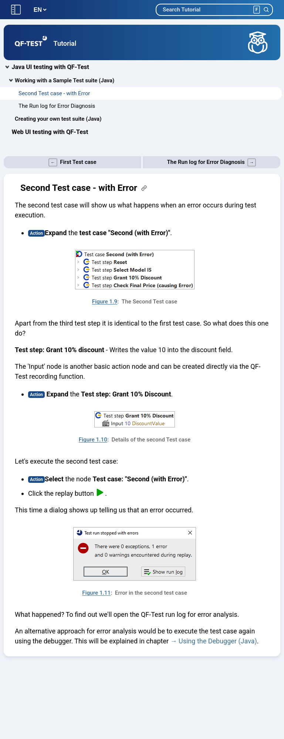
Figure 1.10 (93, 439)
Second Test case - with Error (54, 93)
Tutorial (65, 43)
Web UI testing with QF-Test (50, 131)
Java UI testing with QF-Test (50, 67)
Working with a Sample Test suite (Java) (64, 80)
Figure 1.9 (104, 301)
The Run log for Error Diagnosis (56, 106)
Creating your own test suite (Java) (58, 119)
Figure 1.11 (96, 593)
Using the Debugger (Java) (218, 641)
